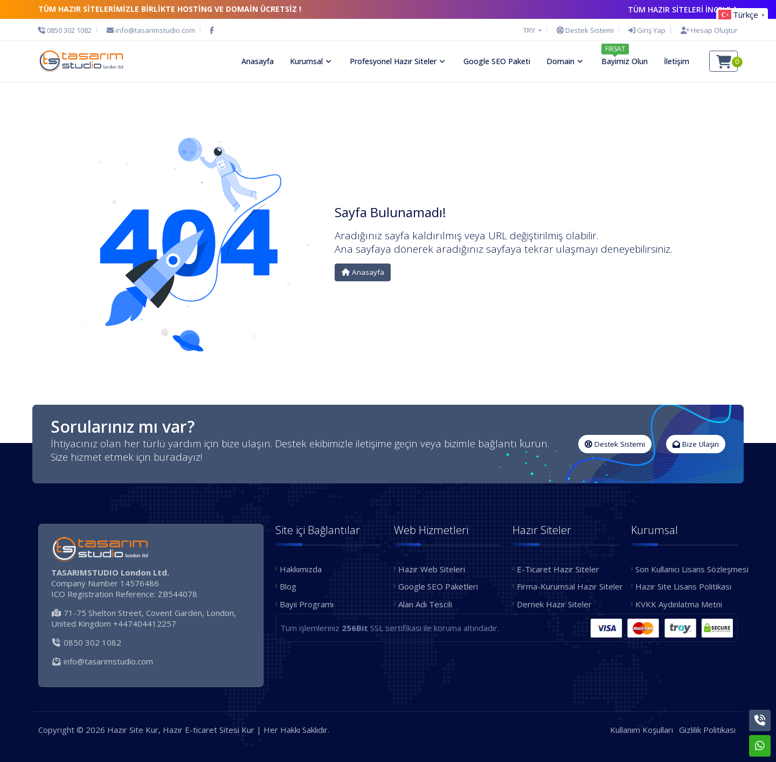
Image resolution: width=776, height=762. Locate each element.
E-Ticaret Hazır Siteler (558, 569)
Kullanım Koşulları (641, 729)
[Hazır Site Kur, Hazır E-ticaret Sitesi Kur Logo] (80, 61)
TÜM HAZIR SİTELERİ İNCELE (683, 9)
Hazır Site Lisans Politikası (683, 586)
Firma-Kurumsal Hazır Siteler (568, 586)
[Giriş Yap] (647, 30)
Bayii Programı (307, 604)
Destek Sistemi (615, 444)
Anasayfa (363, 272)
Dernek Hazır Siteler (554, 604)
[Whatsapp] (760, 746)
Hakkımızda (301, 569)
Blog (288, 586)
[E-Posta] (150, 30)
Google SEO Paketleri (438, 586)
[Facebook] (211, 30)
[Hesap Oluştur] (706, 30)
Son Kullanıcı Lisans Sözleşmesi (686, 569)
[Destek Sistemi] (585, 30)
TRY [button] (530, 30)
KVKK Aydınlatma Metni (678, 604)
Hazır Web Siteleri (431, 569)
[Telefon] (67, 30)
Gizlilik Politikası (707, 729)
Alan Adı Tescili (425, 604)
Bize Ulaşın (696, 444)
